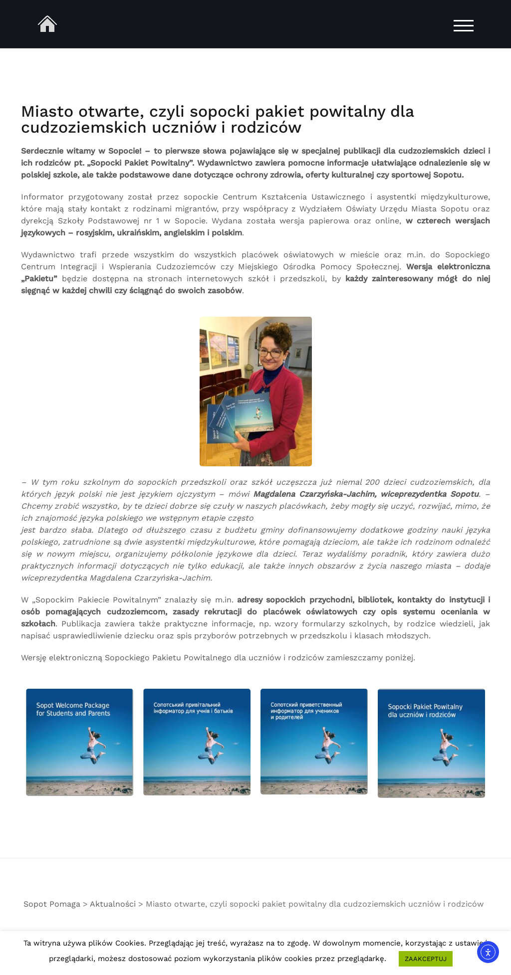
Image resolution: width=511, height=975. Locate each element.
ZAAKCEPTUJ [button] (426, 959)
